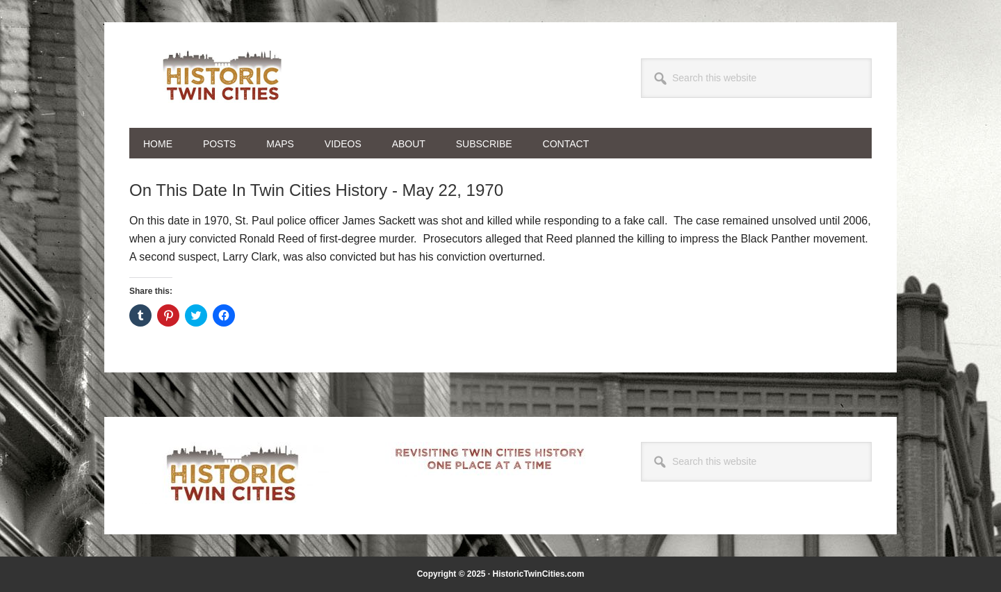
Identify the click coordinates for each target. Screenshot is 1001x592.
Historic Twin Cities (223, 75)
